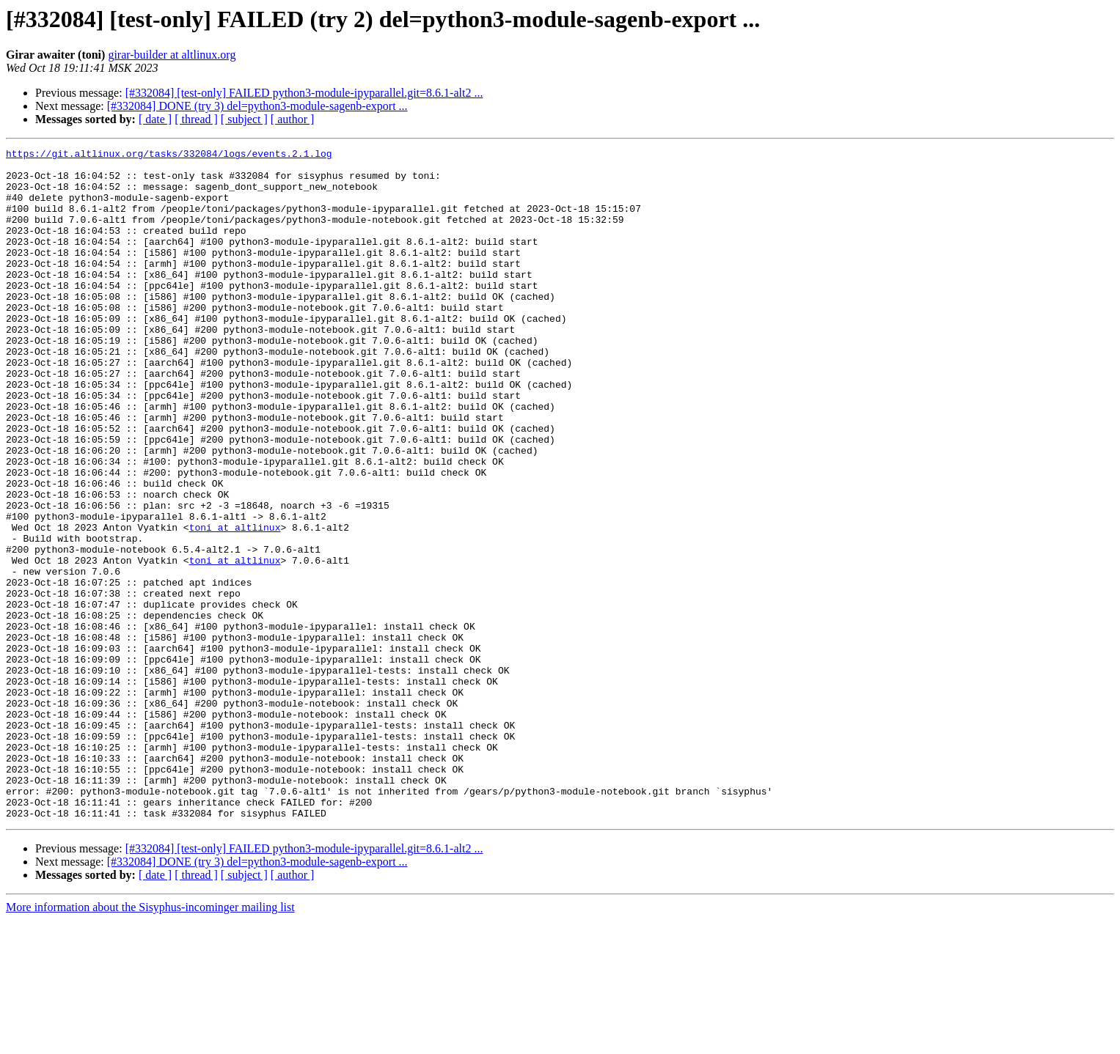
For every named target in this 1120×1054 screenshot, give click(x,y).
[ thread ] (196, 119)
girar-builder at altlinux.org (171, 54)
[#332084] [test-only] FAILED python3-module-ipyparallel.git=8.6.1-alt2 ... (304, 92)
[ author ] (293, 119)
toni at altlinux (235, 604)
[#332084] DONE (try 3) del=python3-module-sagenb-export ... (257, 106)
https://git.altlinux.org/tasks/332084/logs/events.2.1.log (169, 155)
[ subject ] (244, 119)
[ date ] (155, 119)
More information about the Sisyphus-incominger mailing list (150, 1041)
